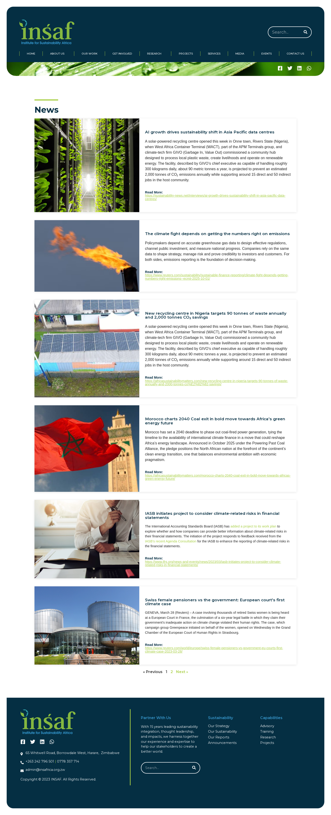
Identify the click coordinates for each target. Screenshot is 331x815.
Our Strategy (218, 726)
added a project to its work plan (253, 526)
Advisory (267, 726)
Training (267, 731)
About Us (58, 53)
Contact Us (295, 53)
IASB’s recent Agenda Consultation (171, 541)
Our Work (89, 53)
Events (266, 53)
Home (31, 53)
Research (155, 53)
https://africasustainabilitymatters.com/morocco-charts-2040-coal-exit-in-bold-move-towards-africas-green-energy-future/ (218, 477)
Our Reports (218, 737)
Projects (186, 53)
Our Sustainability (222, 731)
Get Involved (122, 53)
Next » (182, 672)
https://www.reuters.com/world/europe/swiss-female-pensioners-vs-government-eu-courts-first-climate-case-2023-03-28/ (214, 649)
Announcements (222, 743)
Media (240, 53)
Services (214, 53)
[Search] (305, 32)
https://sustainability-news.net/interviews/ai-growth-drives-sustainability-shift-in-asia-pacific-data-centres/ (215, 197)
